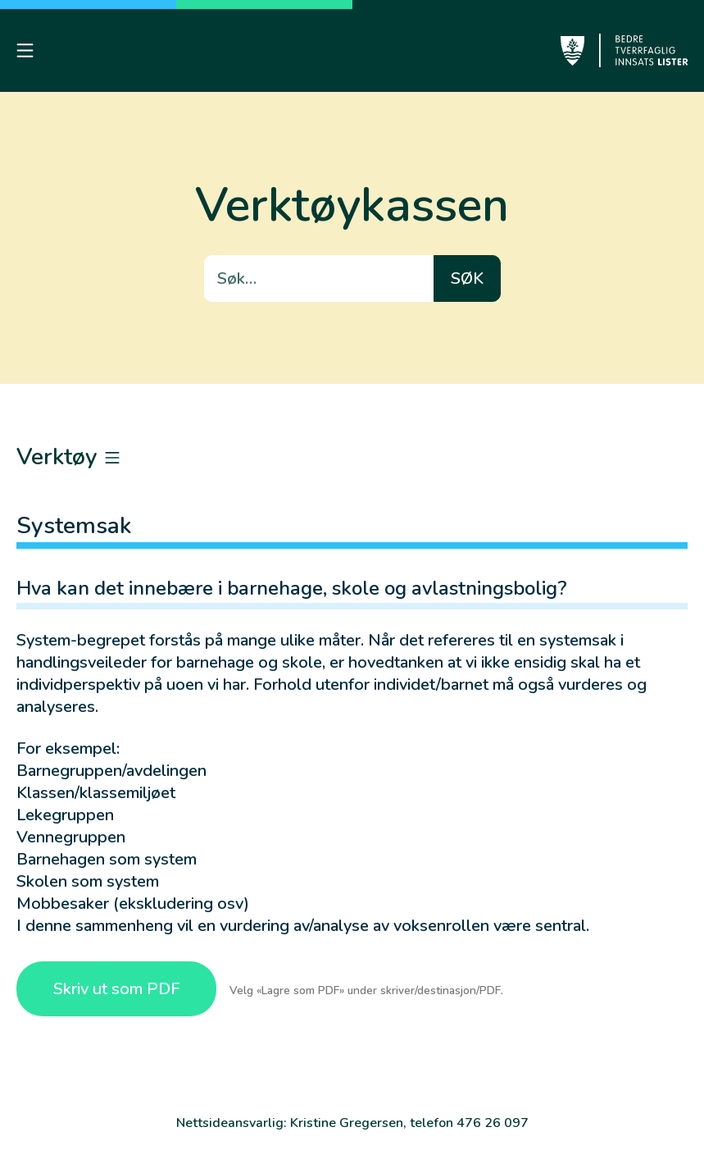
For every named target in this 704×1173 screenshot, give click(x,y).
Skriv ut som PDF (116, 989)
